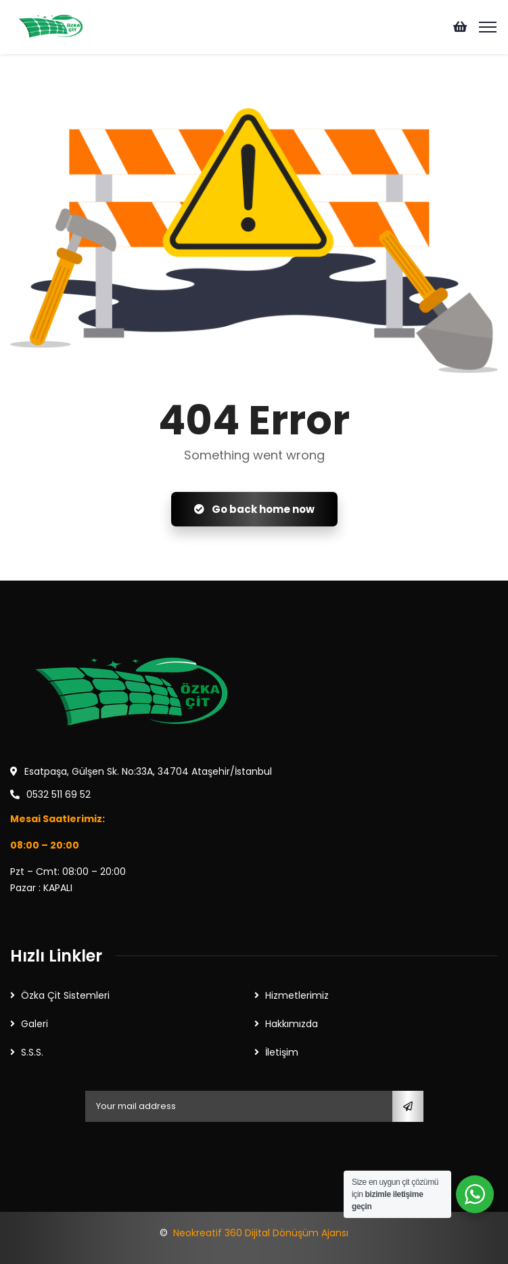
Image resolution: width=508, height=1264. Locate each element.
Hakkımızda (291, 1024)
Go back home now (254, 509)
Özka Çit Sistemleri (65, 995)
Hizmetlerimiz (297, 995)
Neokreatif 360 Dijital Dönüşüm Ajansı (260, 1233)
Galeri (34, 1024)
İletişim (281, 1052)
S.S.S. (32, 1052)
